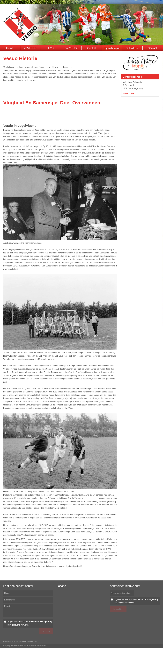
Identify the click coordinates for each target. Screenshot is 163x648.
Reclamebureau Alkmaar (38, 646)
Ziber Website (14, 646)
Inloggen (6, 646)
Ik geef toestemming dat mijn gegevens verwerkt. (29, 623)
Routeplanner (128, 93)
